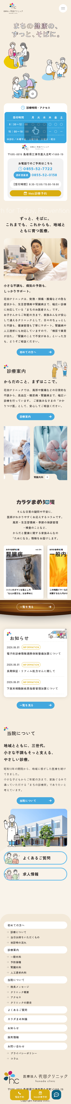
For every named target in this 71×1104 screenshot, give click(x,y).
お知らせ (13, 1028)
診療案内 (13, 950)
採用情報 (13, 1037)
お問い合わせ (16, 1046)
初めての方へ (16, 925)
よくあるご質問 (17, 1010)
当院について (16, 980)
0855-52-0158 (44, 175)
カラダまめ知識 (17, 1019)
